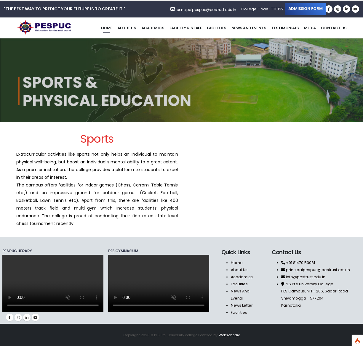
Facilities (216, 28)
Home (106, 28)
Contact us (333, 28)
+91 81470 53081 (300, 262)
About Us (239, 269)
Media (310, 28)
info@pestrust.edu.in (305, 276)
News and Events (248, 28)
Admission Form (305, 8)
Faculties (239, 284)
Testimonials (285, 28)
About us (126, 28)
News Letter (242, 305)
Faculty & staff (185, 28)
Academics (152, 28)
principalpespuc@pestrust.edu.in (203, 9)
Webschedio (229, 335)
